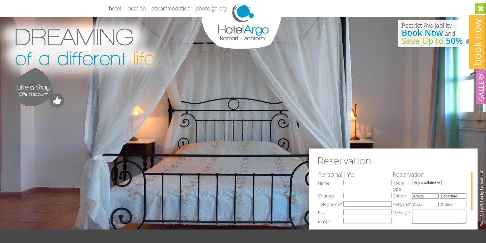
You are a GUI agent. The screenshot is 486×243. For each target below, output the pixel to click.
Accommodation (170, 8)
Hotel (115, 8)
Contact (241, 8)
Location (136, 8)
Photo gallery (211, 8)
